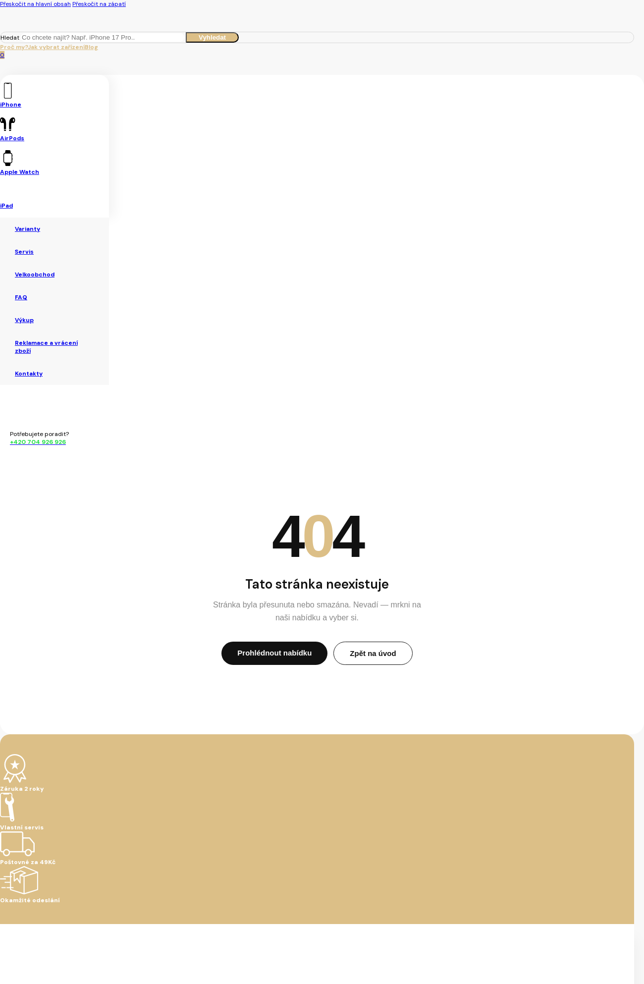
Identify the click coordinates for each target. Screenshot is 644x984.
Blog (91, 47)
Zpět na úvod (373, 653)
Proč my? (14, 47)
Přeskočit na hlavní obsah (35, 4)
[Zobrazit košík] (2, 55)
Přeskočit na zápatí (99, 4)
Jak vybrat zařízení (56, 47)
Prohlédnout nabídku (274, 653)
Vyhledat (212, 37)
